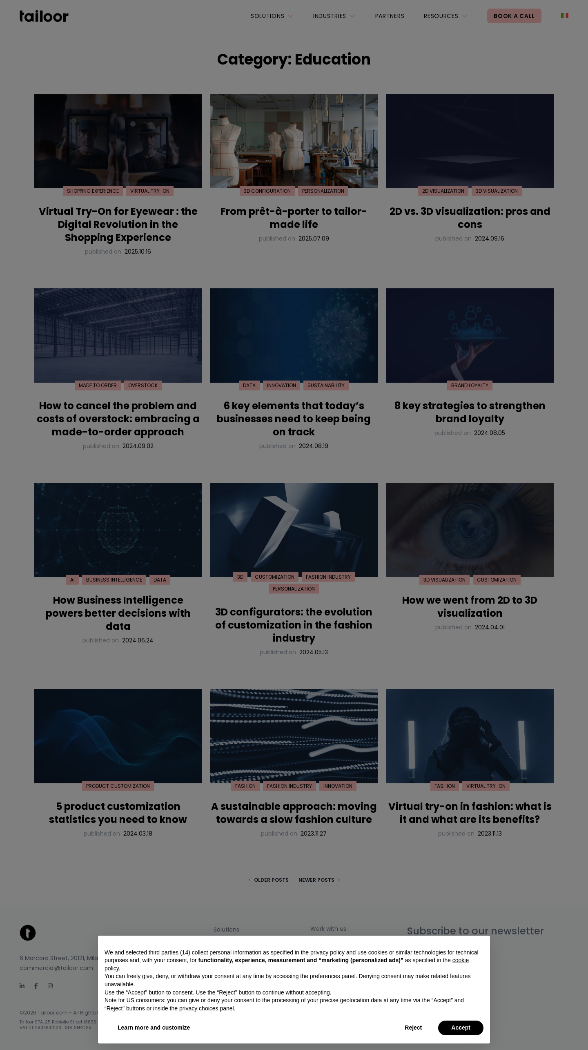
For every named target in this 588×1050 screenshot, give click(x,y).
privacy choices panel (206, 1008)
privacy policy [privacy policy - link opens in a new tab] (327, 952)
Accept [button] (460, 1027)
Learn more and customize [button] (154, 1027)
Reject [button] (413, 1027)
